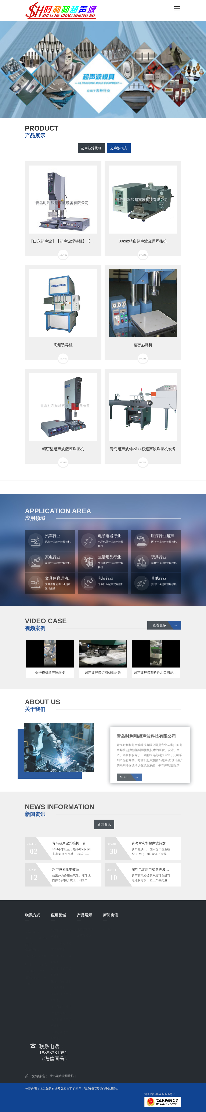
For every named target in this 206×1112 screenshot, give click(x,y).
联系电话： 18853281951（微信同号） (36, 937)
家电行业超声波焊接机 (61, 971)
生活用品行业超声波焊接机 (61, 983)
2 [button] (103, 112)
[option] (103, 66)
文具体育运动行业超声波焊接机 (61, 1009)
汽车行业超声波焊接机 (61, 933)
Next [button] (197, 66)
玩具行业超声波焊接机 (61, 996)
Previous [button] (9, 66)
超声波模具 (118, 148)
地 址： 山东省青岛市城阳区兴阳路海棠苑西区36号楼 (36, 972)
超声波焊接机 (91, 148)
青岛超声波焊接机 (62, 1078)
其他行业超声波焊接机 (61, 1034)
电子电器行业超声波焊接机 (61, 945)
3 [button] (109, 112)
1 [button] (97, 112)
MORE (170, 778)
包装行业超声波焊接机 (61, 1022)
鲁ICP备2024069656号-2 (159, 1094)
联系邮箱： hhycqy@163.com (36, 952)
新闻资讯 (104, 828)
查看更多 (165, 627)
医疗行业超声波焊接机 (61, 958)
